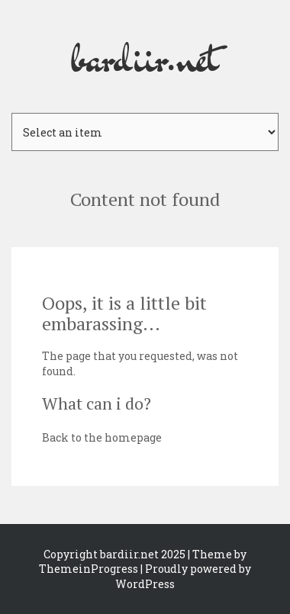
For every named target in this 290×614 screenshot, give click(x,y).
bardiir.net (145, 56)
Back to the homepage (102, 437)
